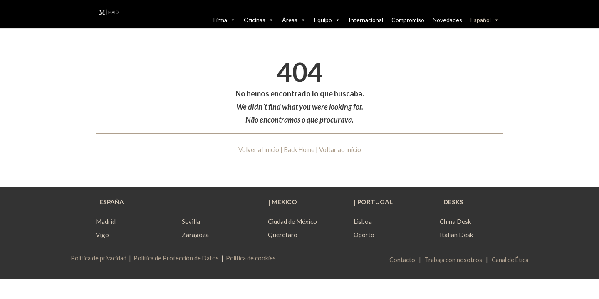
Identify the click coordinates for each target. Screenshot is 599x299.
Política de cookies (251, 258)
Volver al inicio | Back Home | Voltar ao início (299, 149)
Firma (224, 20)
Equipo (327, 20)
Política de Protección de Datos (176, 258)
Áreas (294, 20)
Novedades (447, 19)
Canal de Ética (510, 259)
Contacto (402, 259)
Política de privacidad (98, 258)
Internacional (366, 19)
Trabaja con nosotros (453, 259)
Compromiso (407, 19)
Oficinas (259, 20)
